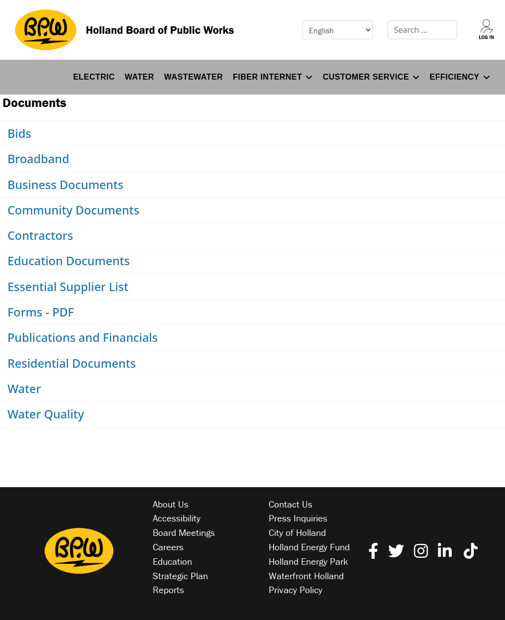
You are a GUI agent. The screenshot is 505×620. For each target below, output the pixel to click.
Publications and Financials (82, 337)
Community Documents (73, 210)
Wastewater (193, 77)
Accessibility (177, 518)
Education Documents (68, 261)
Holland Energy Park (308, 561)
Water (139, 77)
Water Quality (45, 414)
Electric (94, 77)
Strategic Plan (180, 576)
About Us (171, 504)
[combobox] (423, 29)
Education (172, 561)
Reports (168, 590)
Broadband (38, 159)
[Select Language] (338, 29)
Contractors (40, 235)
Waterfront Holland (306, 576)
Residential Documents (71, 363)
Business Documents (65, 185)
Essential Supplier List (67, 287)
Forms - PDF (40, 312)
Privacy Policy (295, 590)
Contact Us (290, 504)
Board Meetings (184, 532)
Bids (19, 133)
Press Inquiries (298, 518)
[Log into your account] (486, 29)
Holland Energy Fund (309, 547)
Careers (168, 547)
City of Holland (297, 532)
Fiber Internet (267, 77)
